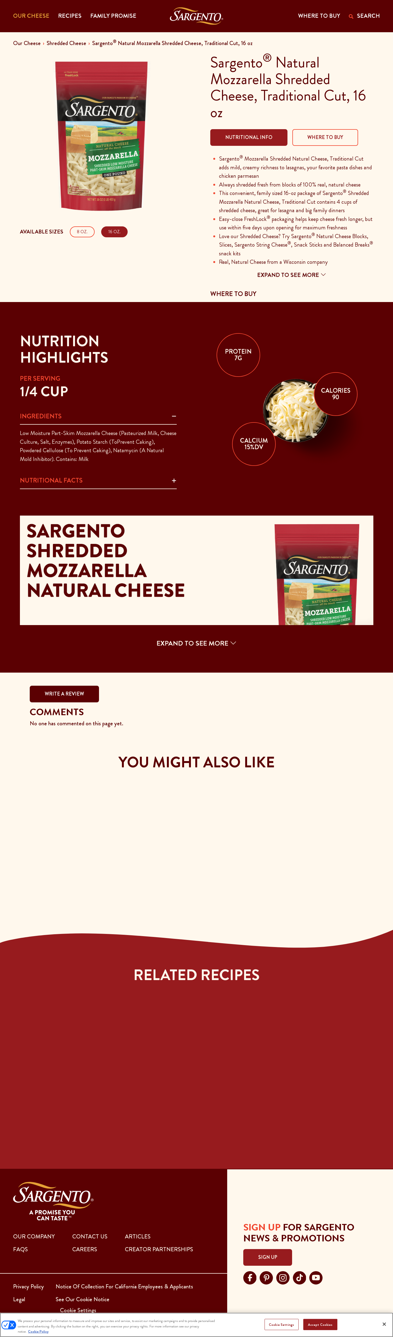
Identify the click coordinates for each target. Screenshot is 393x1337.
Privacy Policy (28, 1286)
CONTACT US (89, 1236)
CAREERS (84, 1249)
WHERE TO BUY (319, 16)
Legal (19, 1299)
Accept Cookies (320, 1324)
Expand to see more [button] (291, 275)
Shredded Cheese (66, 43)
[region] (196, 1325)
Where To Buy (325, 137)
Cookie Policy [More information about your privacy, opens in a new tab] (38, 1331)
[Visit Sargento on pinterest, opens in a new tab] (266, 1277)
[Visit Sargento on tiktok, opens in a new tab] (299, 1277)
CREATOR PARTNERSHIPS (159, 1249)
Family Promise (113, 16)
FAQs (20, 1249)
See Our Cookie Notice (82, 1299)
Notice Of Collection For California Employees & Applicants (124, 1286)
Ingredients (41, 416)
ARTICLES (138, 1236)
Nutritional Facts (51, 480)
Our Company (34, 1236)
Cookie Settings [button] (78, 1310)
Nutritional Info (248, 137)
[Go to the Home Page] (196, 16)
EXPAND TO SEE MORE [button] (197, 643)
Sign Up (267, 1257)
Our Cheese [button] (31, 16)
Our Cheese (27, 43)
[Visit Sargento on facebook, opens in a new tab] (250, 1277)
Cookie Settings (281, 1324)
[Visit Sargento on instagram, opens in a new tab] (283, 1277)
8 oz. (82, 232)
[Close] (384, 1324)
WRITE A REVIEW (64, 693)
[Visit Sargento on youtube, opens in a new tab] (316, 1277)
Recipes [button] (70, 16)
